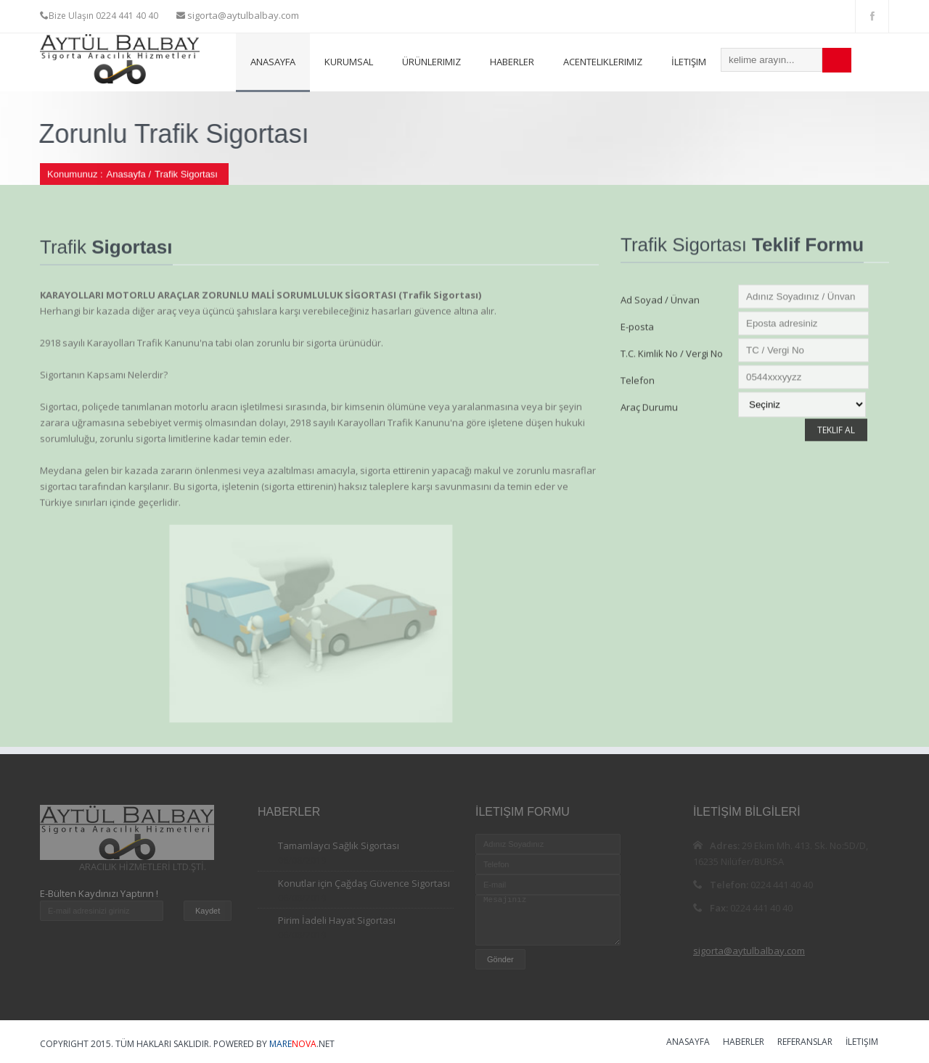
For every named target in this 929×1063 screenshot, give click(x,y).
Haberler (512, 61)
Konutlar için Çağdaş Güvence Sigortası (364, 883)
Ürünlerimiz (431, 61)
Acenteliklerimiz (602, 61)
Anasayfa (272, 61)
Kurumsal (348, 61)
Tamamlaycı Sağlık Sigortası (338, 845)
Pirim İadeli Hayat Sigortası (337, 920)
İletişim (688, 61)
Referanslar (804, 1043)
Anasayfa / (129, 175)
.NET (302, 1044)
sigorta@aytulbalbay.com (242, 15)
